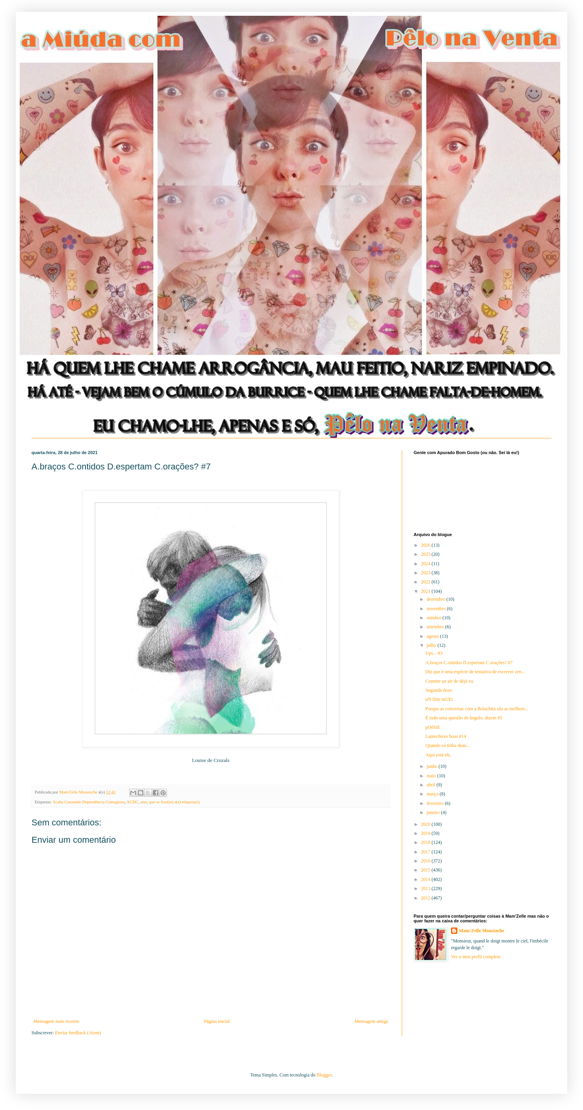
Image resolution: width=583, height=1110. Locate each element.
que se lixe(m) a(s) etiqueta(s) (174, 801)
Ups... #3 (433, 653)
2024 (426, 563)
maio (432, 775)
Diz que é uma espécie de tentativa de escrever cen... (475, 671)
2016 (426, 861)
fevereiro (436, 803)
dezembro (436, 599)
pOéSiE (432, 727)
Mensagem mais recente (56, 1021)
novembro (437, 608)
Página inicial (217, 1021)
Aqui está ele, (438, 755)
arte (144, 801)
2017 (426, 852)
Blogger (324, 1075)
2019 (426, 833)
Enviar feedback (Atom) (78, 1033)
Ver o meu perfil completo (476, 956)
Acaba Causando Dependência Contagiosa (88, 801)
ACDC (132, 801)
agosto (433, 636)
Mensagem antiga (371, 1021)
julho (432, 645)
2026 (426, 545)
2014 (426, 879)
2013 (426, 888)
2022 (426, 582)
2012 (426, 898)
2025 (426, 554)
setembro (436, 626)
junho (432, 766)
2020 (426, 824)
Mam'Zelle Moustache (481, 930)
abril (431, 785)
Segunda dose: (439, 690)
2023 (426, 572)
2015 (426, 870)
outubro (434, 617)
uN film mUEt (439, 699)
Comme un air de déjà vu (449, 681)
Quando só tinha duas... (447, 745)
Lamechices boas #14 (445, 736)
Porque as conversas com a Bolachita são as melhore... (477, 708)
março (433, 794)
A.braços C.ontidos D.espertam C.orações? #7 (468, 662)
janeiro (434, 812)
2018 (426, 842)
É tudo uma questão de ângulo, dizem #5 (463, 718)
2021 (426, 591)
